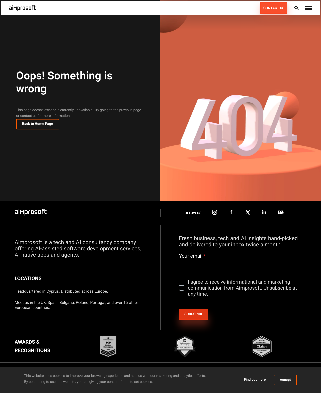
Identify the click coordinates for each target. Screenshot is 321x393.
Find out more (255, 380)
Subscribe (193, 314)
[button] (308, 8)
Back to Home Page (37, 125)
